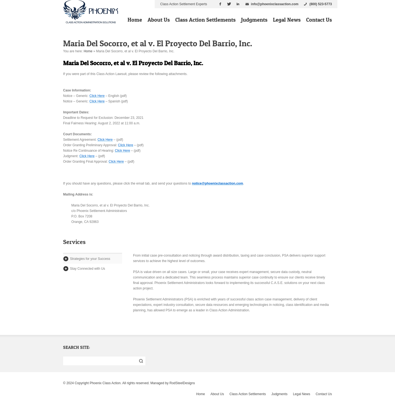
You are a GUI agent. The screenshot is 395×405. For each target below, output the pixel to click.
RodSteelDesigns (182, 383)
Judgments (254, 19)
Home (135, 19)
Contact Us (319, 19)
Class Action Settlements (205, 19)
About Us (159, 19)
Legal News (287, 19)
